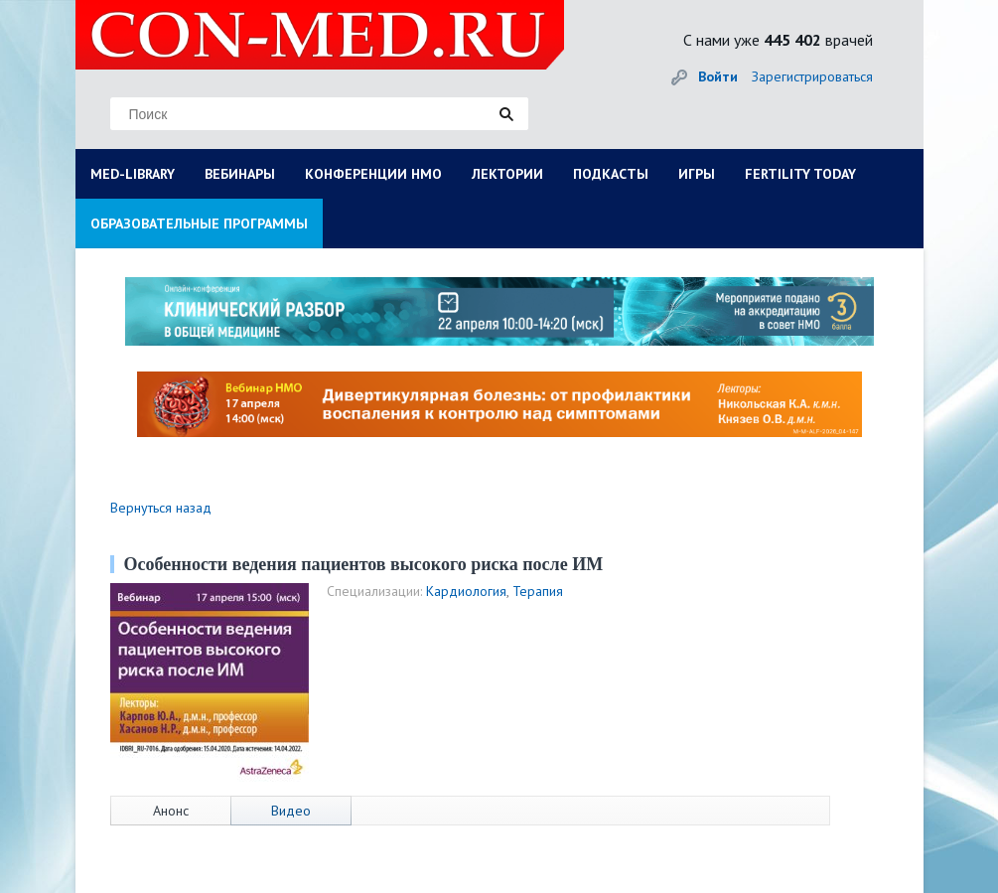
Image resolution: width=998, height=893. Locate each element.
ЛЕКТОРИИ (507, 174)
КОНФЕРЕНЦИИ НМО (373, 174)
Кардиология (466, 591)
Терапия (537, 591)
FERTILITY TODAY (800, 174)
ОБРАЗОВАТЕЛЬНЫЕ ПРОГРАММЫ (199, 223)
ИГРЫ (696, 174)
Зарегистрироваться (812, 76)
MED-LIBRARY (132, 174)
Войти (718, 76)
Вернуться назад (161, 508)
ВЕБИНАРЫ (240, 174)
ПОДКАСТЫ (610, 174)
